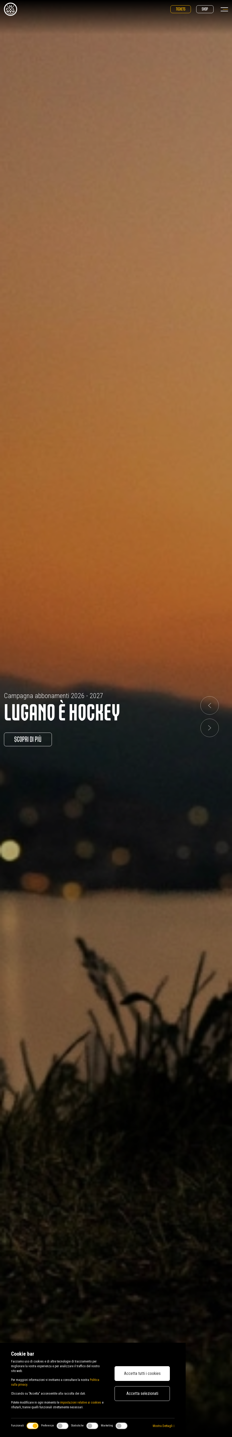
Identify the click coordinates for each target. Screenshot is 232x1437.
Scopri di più (28, 739)
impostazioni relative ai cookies (80, 1402)
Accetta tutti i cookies (142, 1373)
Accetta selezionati (142, 1393)
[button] (209, 705)
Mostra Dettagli (163, 1426)
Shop (205, 9)
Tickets (180, 9)
